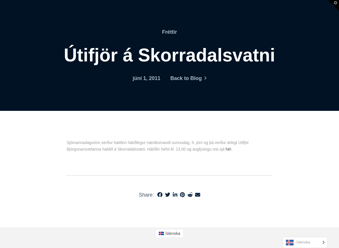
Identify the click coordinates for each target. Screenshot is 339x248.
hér (228, 149)
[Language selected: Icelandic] (305, 242)
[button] (333, 5)
